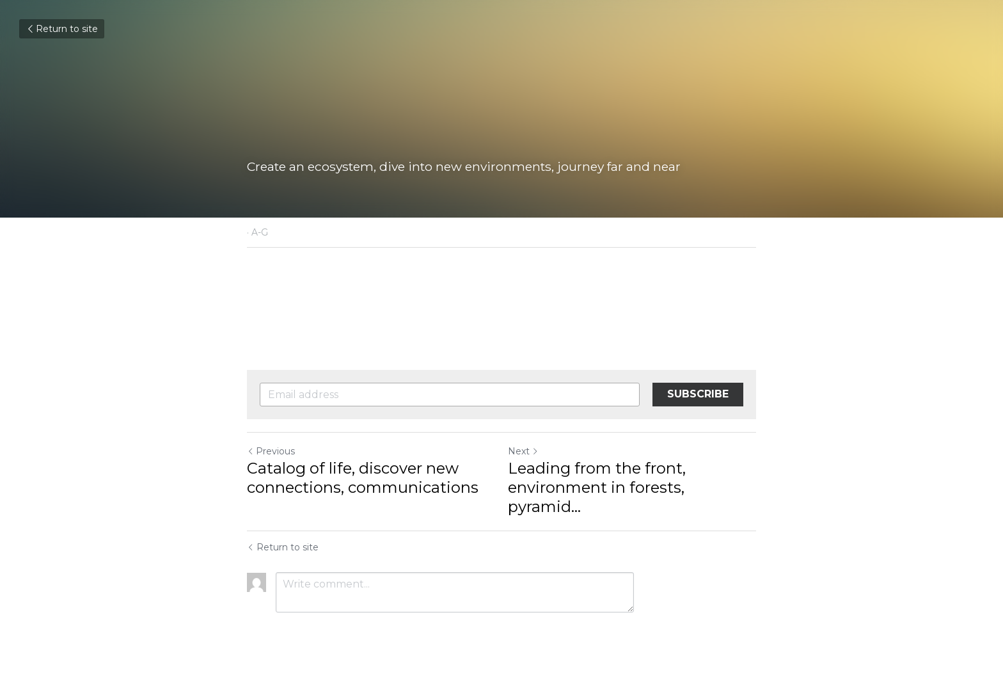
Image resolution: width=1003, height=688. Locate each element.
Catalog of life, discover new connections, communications (362, 478)
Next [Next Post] (523, 451)
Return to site (62, 29)
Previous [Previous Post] (271, 451)
